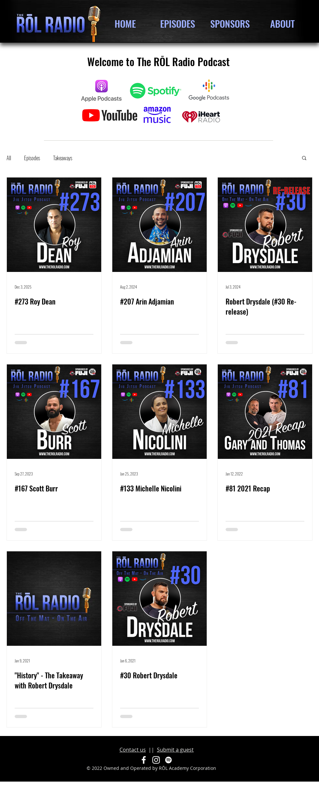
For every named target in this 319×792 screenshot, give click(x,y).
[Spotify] (168, 760)
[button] (304, 158)
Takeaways (62, 157)
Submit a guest (175, 749)
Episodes (32, 157)
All (9, 157)
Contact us (132, 749)
